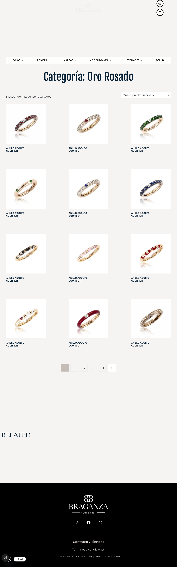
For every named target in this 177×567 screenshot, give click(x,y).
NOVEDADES (133, 4)
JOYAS (18, 4)
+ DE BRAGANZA (100, 4)
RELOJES (43, 4)
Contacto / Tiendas (88, 542)
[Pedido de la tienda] (146, 95)
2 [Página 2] (74, 368)
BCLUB (160, 4)
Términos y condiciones (88, 549)
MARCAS (70, 4)
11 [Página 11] (103, 368)
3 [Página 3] (84, 368)
